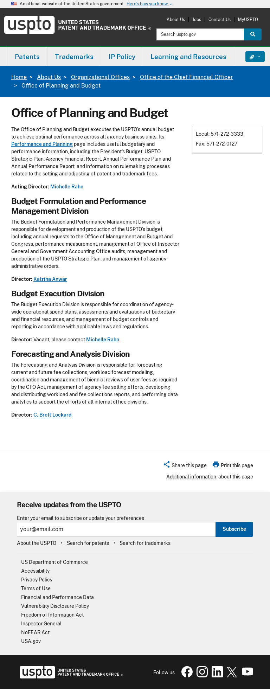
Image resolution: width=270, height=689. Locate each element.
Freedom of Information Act (52, 615)
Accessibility (35, 571)
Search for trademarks (145, 543)
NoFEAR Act (35, 632)
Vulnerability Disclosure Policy (55, 606)
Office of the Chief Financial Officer (186, 77)
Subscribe (234, 529)
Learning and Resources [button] (188, 56)
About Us (176, 19)
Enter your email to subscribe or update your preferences (80, 518)
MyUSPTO (248, 19)
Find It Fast (249, 56)
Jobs (196, 19)
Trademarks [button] (74, 56)
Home (19, 77)
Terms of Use (36, 588)
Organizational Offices (100, 77)
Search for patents (88, 543)
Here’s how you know (150, 4)
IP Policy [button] (122, 56)
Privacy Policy (36, 579)
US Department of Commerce (54, 562)
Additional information (191, 476)
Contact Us (219, 19)
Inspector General (41, 623)
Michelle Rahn (66, 186)
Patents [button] (27, 56)
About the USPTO (36, 543)
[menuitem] (27, 56)
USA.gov (31, 641)
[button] (185, 466)
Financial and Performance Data (57, 597)
